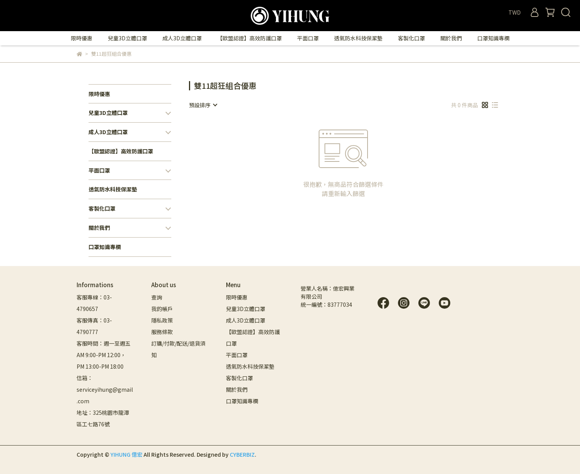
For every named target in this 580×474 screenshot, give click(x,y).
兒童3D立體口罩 (127, 38)
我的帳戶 (162, 309)
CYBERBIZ (242, 454)
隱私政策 (162, 320)
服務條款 (162, 332)
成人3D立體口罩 (182, 38)
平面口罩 (308, 38)
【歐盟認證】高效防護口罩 (249, 38)
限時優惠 (81, 38)
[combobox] (203, 105)
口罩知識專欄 (493, 38)
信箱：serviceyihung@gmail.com (105, 389)
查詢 (156, 297)
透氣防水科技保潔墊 (358, 38)
